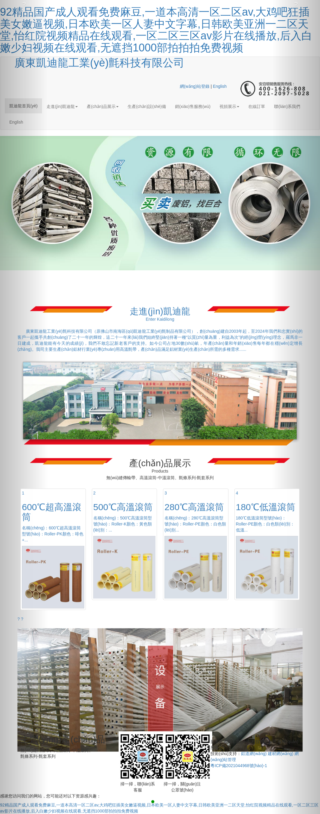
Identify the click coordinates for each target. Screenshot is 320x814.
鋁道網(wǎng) (254, 753)
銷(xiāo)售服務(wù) (192, 106)
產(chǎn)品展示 (103, 106)
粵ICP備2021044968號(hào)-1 (238, 765)
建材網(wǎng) (280, 753)
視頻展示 (229, 106)
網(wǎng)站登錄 (195, 86)
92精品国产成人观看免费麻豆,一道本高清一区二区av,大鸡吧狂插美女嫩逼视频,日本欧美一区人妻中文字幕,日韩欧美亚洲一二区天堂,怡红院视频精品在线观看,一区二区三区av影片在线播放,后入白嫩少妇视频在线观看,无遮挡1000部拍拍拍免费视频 (156, 30)
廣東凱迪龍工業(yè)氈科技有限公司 (99, 63)
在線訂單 (256, 106)
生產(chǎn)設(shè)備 (147, 106)
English (220, 86)
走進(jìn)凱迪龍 (62, 106)
